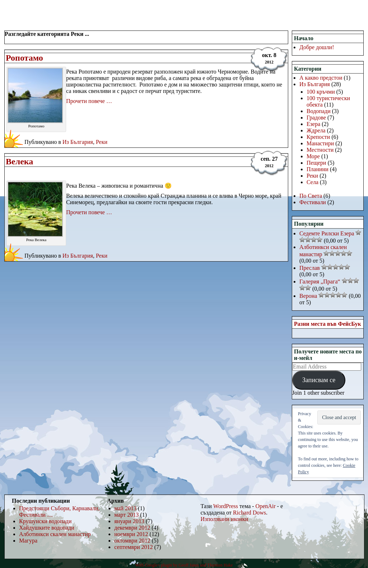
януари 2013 (129, 521)
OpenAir (266, 506)
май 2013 (125, 508)
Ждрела (316, 130)
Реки (101, 142)
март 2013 (126, 515)
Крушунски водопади (45, 521)
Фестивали (312, 202)
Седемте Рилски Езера (326, 233)
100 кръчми (321, 92)
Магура (28, 541)
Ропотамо (24, 57)
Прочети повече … (89, 101)
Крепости (318, 137)
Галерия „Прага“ (319, 281)
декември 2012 (132, 528)
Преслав (309, 268)
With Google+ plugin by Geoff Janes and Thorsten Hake (184, 565)
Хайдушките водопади (46, 528)
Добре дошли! (316, 47)
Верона (308, 296)
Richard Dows (249, 513)
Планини (317, 169)
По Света (310, 196)
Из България (78, 142)
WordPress (225, 506)
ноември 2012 (131, 534)
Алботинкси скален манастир (55, 534)
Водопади (319, 111)
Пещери (316, 163)
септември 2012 (133, 547)
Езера (313, 124)
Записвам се (318, 380)
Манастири (320, 143)
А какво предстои (320, 78)
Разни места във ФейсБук (327, 324)
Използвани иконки (224, 519)
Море (313, 156)
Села (312, 182)
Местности (320, 150)
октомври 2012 (132, 541)
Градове (316, 117)
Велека (19, 161)
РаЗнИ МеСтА (41, 9)
